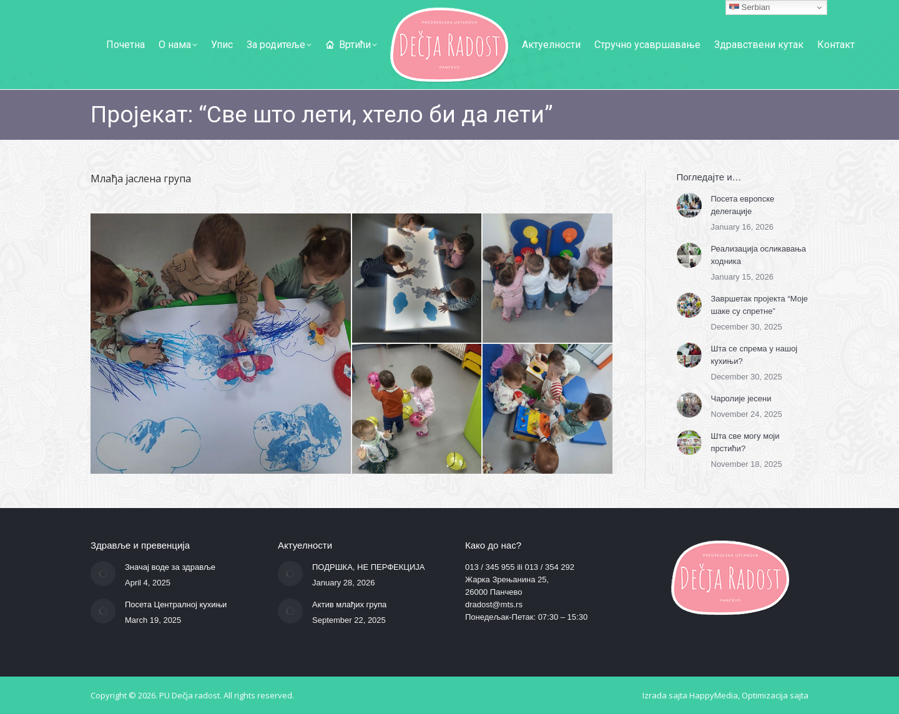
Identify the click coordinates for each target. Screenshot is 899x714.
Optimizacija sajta (775, 695)
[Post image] (689, 205)
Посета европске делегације (743, 205)
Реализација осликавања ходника (759, 255)
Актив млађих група (349, 604)
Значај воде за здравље (170, 567)
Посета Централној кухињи (176, 604)
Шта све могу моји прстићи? (745, 442)
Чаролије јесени (741, 398)
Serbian (749, 7)
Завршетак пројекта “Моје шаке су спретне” (759, 305)
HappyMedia (713, 695)
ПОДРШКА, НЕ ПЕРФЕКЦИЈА (368, 567)
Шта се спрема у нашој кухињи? (754, 355)
